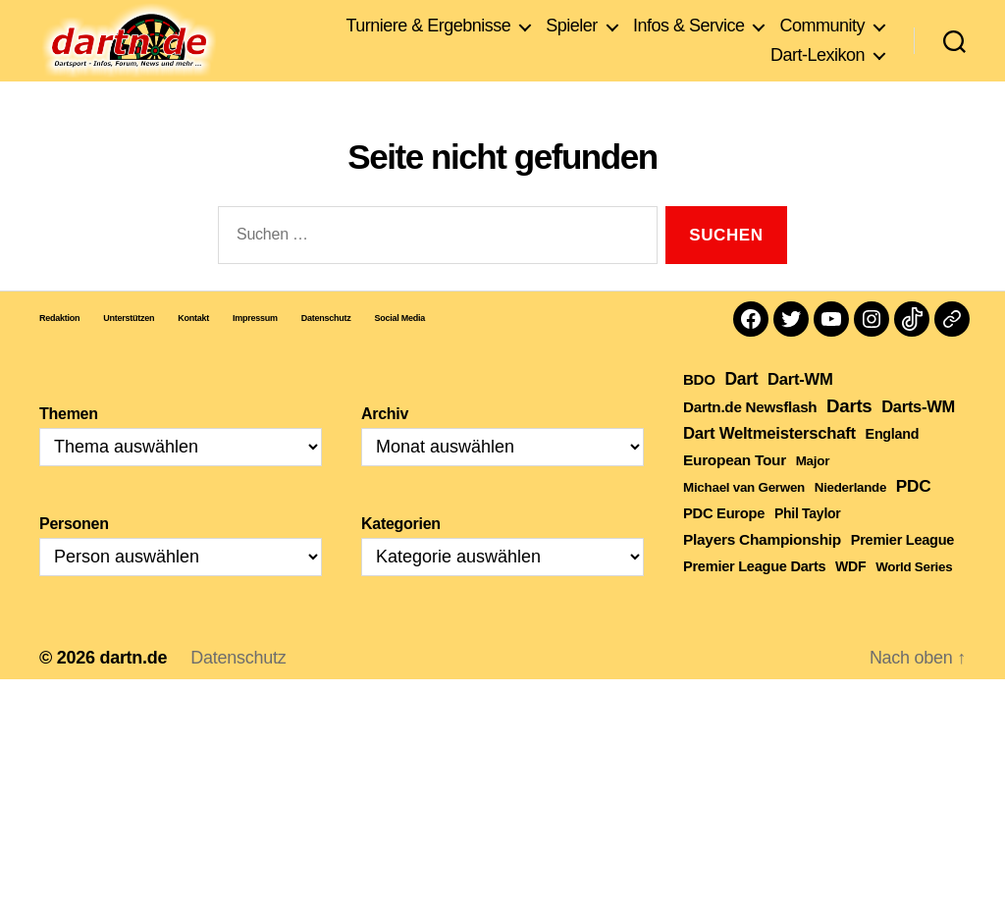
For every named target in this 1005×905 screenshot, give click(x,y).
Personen (74, 553)
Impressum (255, 347)
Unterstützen (128, 347)
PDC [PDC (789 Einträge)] (913, 515)
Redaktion (59, 347)
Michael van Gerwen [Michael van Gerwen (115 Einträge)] (744, 516)
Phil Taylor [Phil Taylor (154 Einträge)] (807, 543)
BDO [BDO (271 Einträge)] (699, 408)
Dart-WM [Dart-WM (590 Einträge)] (799, 408)
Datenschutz (326, 347)
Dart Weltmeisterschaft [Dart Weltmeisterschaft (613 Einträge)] (769, 462)
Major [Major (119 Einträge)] (813, 490)
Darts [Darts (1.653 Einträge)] (849, 435)
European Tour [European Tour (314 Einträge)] (734, 489)
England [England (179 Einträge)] (893, 463)
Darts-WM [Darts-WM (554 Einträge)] (918, 436)
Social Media (400, 347)
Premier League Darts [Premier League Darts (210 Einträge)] (754, 596)
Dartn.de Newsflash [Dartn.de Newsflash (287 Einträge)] (750, 436)
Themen (68, 443)
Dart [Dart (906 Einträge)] (741, 408)
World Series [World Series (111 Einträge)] (913, 596)
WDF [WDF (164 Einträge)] (850, 596)
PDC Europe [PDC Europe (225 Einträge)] (724, 543)
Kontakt (193, 347)
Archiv (384, 443)
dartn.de (133, 687)
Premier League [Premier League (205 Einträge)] (902, 569)
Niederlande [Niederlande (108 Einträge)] (850, 516)
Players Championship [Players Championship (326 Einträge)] (762, 568)
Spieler (572, 28)
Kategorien (401, 553)
